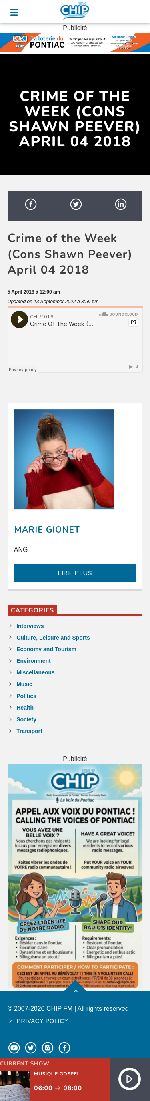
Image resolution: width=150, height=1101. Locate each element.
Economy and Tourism (46, 649)
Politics (26, 696)
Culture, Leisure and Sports (53, 637)
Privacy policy (42, 1021)
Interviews (30, 626)
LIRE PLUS (75, 573)
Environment (33, 661)
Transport (29, 731)
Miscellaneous (35, 672)
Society (26, 719)
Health (25, 707)
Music (24, 684)
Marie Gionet (47, 529)
